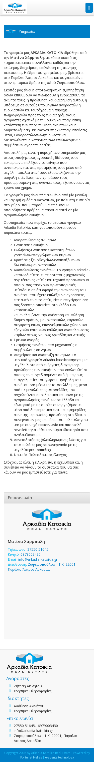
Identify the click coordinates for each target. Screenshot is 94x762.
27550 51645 (37, 549)
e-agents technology (59, 757)
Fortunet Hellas (31, 757)
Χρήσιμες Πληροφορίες (32, 691)
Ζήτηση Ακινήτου (28, 686)
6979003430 (31, 554)
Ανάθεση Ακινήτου (29, 706)
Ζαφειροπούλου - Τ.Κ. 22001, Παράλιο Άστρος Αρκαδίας (42, 567)
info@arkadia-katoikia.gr (37, 559)
